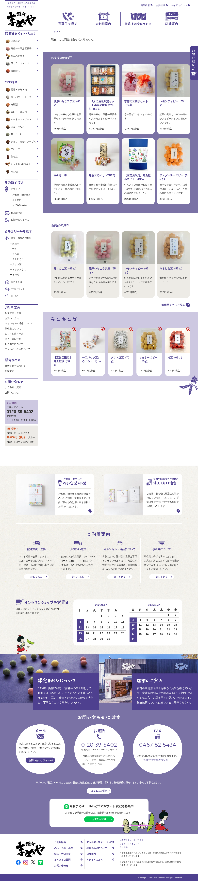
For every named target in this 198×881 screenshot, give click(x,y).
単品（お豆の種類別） (22, 238)
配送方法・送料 (13, 313)
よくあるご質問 (13, 387)
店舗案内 (9, 371)
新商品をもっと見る (173, 305)
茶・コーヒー (15, 134)
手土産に (16, 200)
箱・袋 (14, 295)
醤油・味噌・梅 (16, 89)
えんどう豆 (18, 259)
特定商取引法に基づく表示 (131, 840)
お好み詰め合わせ (21, 205)
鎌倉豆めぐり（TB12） (102, 175)
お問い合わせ (12, 392)
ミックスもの (19, 269)
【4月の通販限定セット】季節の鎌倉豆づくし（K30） (102, 105)
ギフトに (15, 189)
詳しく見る (36, 576)
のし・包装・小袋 (14, 333)
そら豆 (15, 254)
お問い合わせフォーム (40, 760)
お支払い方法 (12, 318)
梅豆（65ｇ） (175, 357)
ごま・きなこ (15, 126)
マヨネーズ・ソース (18, 119)
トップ (54, 31)
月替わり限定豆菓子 (18, 48)
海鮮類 (11, 104)
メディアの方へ (94, 859)
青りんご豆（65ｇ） (66, 268)
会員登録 (160, 5)
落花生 (15, 243)
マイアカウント (179, 5)
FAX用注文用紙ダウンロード (157, 760)
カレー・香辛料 (16, 112)
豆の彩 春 (60, 175)
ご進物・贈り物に (21, 195)
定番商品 (12, 41)
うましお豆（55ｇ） (172, 268)
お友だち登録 (99, 819)
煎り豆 (11, 156)
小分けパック (18, 289)
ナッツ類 (16, 264)
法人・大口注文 (13, 338)
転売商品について (14, 344)
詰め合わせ (16, 282)
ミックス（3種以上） (19, 164)
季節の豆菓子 (15, 56)
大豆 (14, 249)
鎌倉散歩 (12, 71)
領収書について (13, 328)
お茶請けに (16, 213)
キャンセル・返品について (19, 323)
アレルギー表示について (17, 349)
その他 (11, 171)
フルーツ (12, 149)
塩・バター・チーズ (18, 97)
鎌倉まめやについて (15, 365)
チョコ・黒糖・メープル (20, 141)
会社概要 (124, 847)
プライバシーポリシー (129, 844)
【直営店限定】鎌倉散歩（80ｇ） (63, 361)
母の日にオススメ (17, 63)
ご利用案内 (60, 842)
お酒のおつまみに (20, 219)
